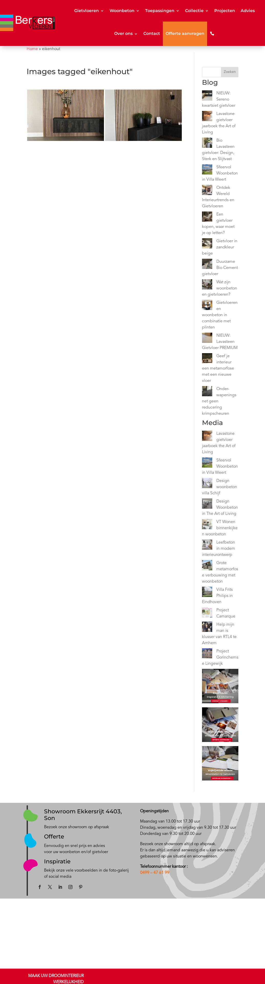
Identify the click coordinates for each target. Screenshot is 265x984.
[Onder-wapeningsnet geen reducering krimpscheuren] (207, 392)
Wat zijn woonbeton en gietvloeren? (219, 288)
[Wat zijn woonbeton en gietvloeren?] (207, 285)
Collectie (194, 10)
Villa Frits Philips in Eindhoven (217, 596)
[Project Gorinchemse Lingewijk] (207, 654)
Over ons (123, 33)
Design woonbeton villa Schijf (219, 487)
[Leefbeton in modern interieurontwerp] (207, 545)
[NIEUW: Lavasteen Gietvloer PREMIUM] (207, 339)
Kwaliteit (213, 936)
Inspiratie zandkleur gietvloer (131, 954)
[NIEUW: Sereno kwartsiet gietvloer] (207, 96)
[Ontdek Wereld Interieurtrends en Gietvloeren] (207, 191)
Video (162, 942)
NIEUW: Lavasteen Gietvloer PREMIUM (220, 342)
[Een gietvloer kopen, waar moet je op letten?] (207, 217)
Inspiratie (57, 861)
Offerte (54, 836)
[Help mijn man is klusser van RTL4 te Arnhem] (207, 628)
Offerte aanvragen (185, 33)
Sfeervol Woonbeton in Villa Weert (220, 173)
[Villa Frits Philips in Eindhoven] (207, 593)
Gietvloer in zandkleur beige (219, 247)
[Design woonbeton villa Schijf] (207, 484)
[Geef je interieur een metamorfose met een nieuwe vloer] (207, 359)
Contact (151, 33)
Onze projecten (120, 936)
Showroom (34, 948)
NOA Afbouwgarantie (223, 942)
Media (162, 936)
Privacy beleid (217, 954)
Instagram (116, 960)
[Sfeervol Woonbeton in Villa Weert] (207, 170)
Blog (161, 930)
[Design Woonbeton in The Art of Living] (207, 504)
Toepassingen (159, 10)
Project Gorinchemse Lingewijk (220, 657)
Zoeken (230, 72)
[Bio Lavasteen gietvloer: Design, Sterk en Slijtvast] (207, 144)
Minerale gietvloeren (74, 960)
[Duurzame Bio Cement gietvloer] (207, 265)
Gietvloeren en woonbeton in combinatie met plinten (220, 315)
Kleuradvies (35, 954)
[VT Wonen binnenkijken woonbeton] (207, 525)
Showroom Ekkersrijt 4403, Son (83, 815)
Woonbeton (122, 10)
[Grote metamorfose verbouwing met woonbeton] (207, 566)
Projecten (224, 10)
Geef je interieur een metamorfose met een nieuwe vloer (218, 368)
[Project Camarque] (207, 613)
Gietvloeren (86, 10)
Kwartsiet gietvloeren (75, 954)
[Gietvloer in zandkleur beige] (207, 244)
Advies (248, 10)
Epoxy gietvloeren (72, 973)
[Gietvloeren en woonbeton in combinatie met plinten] (207, 306)
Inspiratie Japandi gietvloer (130, 948)
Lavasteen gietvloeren (75, 948)
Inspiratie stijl (118, 942)
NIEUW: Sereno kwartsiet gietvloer (218, 99)
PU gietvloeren (70, 967)
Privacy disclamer (219, 948)
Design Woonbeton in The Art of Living (220, 507)
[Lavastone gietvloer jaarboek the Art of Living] (207, 117)
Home (32, 49)
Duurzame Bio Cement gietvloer (220, 268)
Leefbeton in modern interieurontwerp (218, 549)
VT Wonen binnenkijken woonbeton (220, 528)
